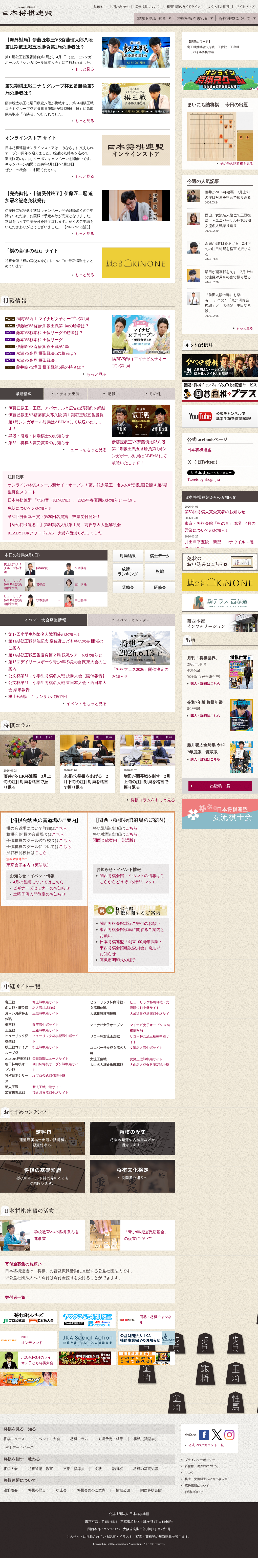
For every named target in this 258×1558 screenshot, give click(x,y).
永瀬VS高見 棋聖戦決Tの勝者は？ (46, 353)
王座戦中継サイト (45, 1030)
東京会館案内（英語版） (28, 865)
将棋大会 (11, 1469)
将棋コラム (79, 1439)
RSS (99, 6)
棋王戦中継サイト (45, 1047)
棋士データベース (19, 1447)
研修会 (160, 587)
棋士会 (61, 1490)
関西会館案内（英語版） (115, 840)
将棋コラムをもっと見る (153, 800)
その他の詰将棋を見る (236, 163)
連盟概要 (11, 1490)
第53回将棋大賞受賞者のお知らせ (38, 443)
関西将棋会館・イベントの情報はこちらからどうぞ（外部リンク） (132, 879)
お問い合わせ (119, 6)
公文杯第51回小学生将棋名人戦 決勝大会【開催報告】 (57, 676)
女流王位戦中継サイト (146, 1059)
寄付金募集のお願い (23, 1264)
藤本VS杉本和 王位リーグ (39, 340)
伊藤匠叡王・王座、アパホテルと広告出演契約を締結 (56, 408)
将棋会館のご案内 (91, 1490)
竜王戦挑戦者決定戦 (200, 47)
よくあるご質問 (218, 6)
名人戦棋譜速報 (43, 1008)
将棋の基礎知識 (145, 1469)
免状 (98, 1469)
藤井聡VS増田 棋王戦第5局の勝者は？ (50, 367)
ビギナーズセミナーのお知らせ (41, 888)
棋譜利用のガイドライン (183, 6)
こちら (61, 828)
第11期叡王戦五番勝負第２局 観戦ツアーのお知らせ (55, 655)
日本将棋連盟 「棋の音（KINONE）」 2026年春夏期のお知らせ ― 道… (72, 500)
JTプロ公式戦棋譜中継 (48, 1075)
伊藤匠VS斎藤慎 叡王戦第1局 (42, 346)
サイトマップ (245, 6)
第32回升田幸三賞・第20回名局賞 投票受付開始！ (54, 516)
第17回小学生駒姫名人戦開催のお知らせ (44, 634)
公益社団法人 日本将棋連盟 (28, 11)
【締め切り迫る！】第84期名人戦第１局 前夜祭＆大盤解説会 (64, 525)
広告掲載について (147, 6)
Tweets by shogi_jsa (203, 479)
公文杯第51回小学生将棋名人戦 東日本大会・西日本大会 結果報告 (57, 686)
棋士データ (160, 556)
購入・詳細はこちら (205, 683)
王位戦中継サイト (45, 1013)
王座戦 (234, 47)
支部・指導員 (73, 1469)
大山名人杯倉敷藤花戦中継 (149, 1065)
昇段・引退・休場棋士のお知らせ (38, 436)
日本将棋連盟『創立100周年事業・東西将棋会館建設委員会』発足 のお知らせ (131, 948)
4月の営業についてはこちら (38, 882)
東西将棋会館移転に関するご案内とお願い (132, 932)
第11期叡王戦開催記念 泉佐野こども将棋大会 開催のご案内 (55, 644)
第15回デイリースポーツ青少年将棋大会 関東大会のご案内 (57, 665)
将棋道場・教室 (40, 1469)
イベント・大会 (47, 1439)
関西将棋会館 (151, 1490)
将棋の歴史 (37, 1490)
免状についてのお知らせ (30, 508)
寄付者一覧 (15, 1297)
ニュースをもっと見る (86, 450)
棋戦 (160, 571)
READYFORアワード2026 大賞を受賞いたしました (55, 533)
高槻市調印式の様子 (118, 960)
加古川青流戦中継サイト (50, 1092)
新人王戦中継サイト (47, 1087)
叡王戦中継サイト (45, 1025)
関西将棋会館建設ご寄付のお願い (130, 923)
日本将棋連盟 (199, 450)
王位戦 (222, 47)
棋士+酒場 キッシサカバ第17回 (37, 696)
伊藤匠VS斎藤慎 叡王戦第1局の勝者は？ (52, 326)
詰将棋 (117, 1469)
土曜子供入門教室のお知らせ (39, 894)
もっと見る (97, 374)
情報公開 (123, 1490)
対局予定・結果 (110, 1439)
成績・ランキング (128, 571)
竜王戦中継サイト (45, 1002)
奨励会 (128, 587)
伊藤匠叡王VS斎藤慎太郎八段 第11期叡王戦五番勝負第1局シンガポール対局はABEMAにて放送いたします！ (141, 442)
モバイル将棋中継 (202, 52)
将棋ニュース (14, 1439)
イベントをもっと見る (86, 703)
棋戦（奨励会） (146, 1439)
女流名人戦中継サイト (146, 1048)
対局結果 (128, 556)
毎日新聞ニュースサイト (50, 1059)
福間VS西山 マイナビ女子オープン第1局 (52, 319)
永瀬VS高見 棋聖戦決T (36, 360)
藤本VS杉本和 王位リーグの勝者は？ (49, 332)
